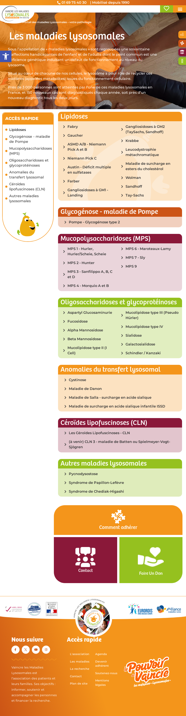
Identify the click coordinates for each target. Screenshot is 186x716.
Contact (85, 570)
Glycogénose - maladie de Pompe (29, 139)
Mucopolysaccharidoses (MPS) (30, 151)
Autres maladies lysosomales (24, 198)
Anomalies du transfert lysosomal (26, 175)
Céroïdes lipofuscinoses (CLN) (27, 186)
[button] (5, 56)
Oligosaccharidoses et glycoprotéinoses (29, 163)
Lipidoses (17, 130)
